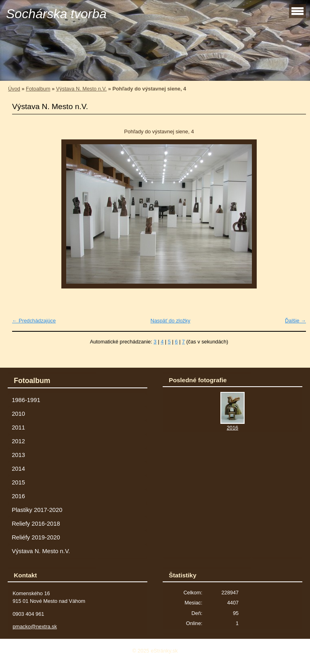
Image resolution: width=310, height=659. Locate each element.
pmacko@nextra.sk (35, 626)
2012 (18, 441)
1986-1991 (26, 400)
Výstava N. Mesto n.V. (81, 89)
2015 (18, 482)
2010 (18, 414)
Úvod (14, 89)
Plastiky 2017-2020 (37, 510)
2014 (18, 468)
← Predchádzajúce (34, 321)
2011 (18, 427)
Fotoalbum (38, 89)
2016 (18, 496)
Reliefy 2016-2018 (36, 523)
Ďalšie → (295, 321)
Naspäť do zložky (171, 321)
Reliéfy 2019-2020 (36, 537)
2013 (18, 455)
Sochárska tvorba (56, 13)
